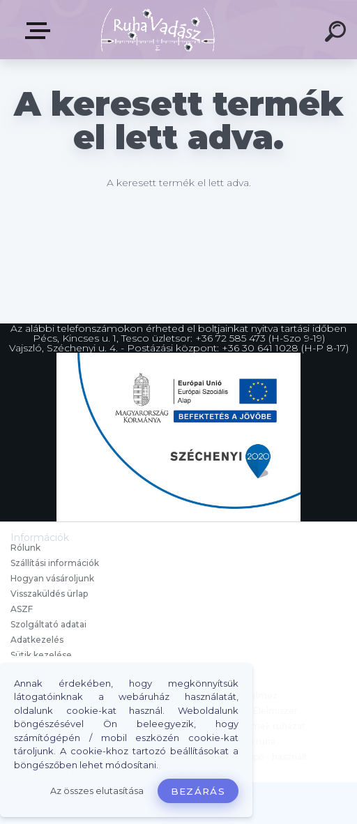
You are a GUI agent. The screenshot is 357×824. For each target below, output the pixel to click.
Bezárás (198, 791)
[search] (337, 33)
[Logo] (158, 29)
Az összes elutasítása (97, 791)
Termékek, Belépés (40, 30)
